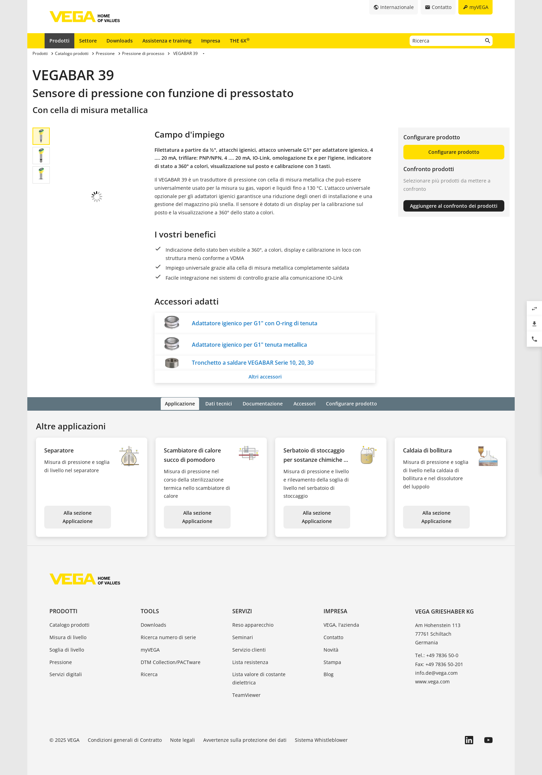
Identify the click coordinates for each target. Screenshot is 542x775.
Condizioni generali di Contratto (125, 739)
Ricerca (149, 674)
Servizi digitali (65, 674)
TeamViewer (246, 694)
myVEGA (150, 649)
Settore (88, 40)
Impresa (210, 40)
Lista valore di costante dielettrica (259, 678)
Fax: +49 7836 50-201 (439, 663)
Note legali (182, 739)
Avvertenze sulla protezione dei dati (245, 739)
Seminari (242, 636)
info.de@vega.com (436, 672)
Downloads (119, 40)
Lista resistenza (250, 661)
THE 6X (240, 40)
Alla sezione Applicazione (78, 516)
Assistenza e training (166, 40)
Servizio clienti (249, 649)
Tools (150, 610)
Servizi (242, 610)
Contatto (333, 636)
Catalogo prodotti (69, 624)
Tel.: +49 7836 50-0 (436, 655)
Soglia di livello (66, 649)
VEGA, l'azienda (341, 624)
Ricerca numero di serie (168, 636)
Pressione (60, 661)
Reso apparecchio (252, 624)
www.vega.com (432, 681)
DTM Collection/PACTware (170, 661)
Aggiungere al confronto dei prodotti (453, 206)
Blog (329, 674)
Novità (331, 649)
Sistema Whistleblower (321, 739)
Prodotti (59, 40)
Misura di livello (67, 636)
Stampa (332, 661)
